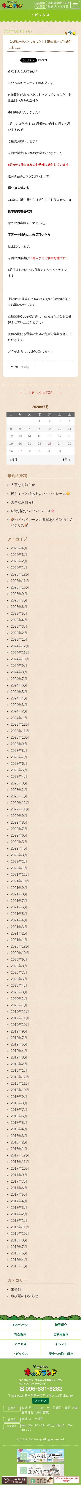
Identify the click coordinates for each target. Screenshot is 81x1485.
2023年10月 (20, 737)
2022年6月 (19, 835)
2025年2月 (19, 633)
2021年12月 (20, 874)
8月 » (66, 459)
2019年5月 (19, 1044)
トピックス (20, 1353)
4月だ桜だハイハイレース (32, 511)
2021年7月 (19, 901)
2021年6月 (19, 907)
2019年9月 (19, 1031)
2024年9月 (19, 665)
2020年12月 (20, 946)
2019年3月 (19, 1057)
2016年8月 (19, 1240)
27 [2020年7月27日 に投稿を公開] (20, 451)
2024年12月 (20, 646)
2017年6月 (19, 1188)
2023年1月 (19, 796)
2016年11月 (20, 1227)
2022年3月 (19, 855)
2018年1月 (19, 1149)
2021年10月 (20, 881)
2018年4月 (19, 1129)
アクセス (20, 1344)
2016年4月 (19, 1260)
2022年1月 (19, 868)
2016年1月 (19, 1266)
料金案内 (20, 1334)
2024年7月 (19, 679)
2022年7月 (19, 829)
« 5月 (13, 459)
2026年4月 (19, 548)
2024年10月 (20, 659)
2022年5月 (19, 842)
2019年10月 (20, 1024)
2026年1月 (19, 567)
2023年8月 (19, 750)
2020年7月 (19, 972)
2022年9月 (19, 816)
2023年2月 (19, 790)
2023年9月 (19, 744)
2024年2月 (19, 711)
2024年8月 (19, 672)
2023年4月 (19, 776)
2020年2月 (19, 999)
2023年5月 (19, 770)
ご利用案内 (60, 1334)
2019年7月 (19, 1038)
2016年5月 (19, 1253)
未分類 (16, 1289)
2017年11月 (20, 1162)
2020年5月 (19, 979)
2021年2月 (19, 933)
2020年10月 (20, 953)
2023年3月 (19, 783)
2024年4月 (19, 698)
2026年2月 (19, 561)
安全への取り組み (61, 1353)
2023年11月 (20, 731)
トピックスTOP (40, 393)
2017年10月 (20, 1168)
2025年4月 (19, 620)
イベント (61, 1344)
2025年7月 (19, 600)
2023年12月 (20, 724)
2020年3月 (19, 992)
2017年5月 (19, 1194)
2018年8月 (19, 1103)
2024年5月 (19, 692)
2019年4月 (19, 1051)
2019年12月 (20, 1012)
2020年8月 (19, 966)
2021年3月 (19, 927)
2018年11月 (20, 1083)
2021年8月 (19, 894)
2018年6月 (19, 1116)
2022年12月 (20, 803)
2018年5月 (19, 1122)
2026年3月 (19, 554)
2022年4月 (19, 848)
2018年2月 (19, 1142)
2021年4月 (19, 920)
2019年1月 (19, 1070)
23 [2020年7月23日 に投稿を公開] (49, 443)
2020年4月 (19, 985)
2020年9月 (19, 959)
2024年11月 (20, 652)
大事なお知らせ (23, 485)
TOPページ (20, 1324)
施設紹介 (61, 1324)
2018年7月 (19, 1109)
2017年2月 (19, 1214)
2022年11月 (20, 809)
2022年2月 (19, 861)
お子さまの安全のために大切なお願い (66, 1479)
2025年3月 (19, 626)
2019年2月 (19, 1064)
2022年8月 (19, 822)
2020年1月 (19, 1005)
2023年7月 (19, 757)
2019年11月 (20, 1018)
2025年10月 (20, 587)
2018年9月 (19, 1097)
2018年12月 (20, 1077)
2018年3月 (19, 1136)
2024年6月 (19, 685)
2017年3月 (19, 1207)
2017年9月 (19, 1175)
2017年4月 (19, 1201)
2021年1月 (19, 940)
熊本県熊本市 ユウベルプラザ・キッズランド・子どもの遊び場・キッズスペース (12, 4)
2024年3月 (19, 705)
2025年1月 (19, 639)
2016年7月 (19, 1247)
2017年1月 (19, 1220)
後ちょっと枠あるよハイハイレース (40, 494)
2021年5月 (19, 914)
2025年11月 (20, 581)
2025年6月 (19, 607)
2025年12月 (20, 574)
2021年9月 (19, 888)
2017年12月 (20, 1155)
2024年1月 (19, 718)
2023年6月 (19, 763)
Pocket (42, 60)
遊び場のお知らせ (24, 1296)
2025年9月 (19, 594)
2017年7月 (19, 1181)
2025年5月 (19, 613)
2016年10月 (20, 1233)
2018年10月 (20, 1090)
